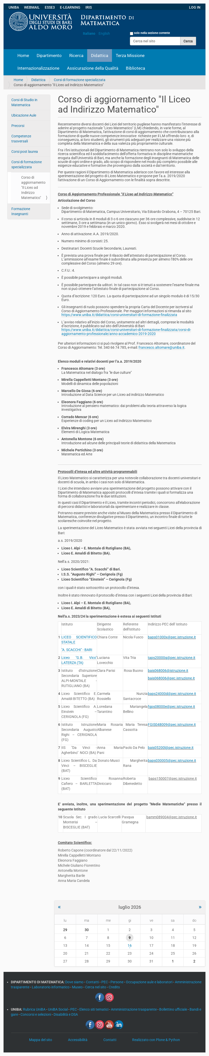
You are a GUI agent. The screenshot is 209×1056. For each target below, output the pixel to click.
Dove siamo (74, 982)
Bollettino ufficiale (173, 1009)
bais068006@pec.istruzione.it (171, 678)
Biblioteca (135, 68)
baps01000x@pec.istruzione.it (172, 637)
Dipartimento (49, 55)
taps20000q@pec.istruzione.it (171, 658)
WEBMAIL (32, 7)
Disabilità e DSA (66, 1014)
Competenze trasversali (21, 138)
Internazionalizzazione (38, 68)
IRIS (88, 7)
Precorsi (17, 126)
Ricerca (76, 55)
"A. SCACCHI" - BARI (76, 650)
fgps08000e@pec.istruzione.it (171, 707)
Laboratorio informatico (51, 987)
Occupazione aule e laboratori (149, 982)
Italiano (89, 33)
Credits (114, 987)
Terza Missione (130, 55)
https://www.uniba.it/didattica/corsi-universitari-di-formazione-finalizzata (119, 315)
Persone (117, 982)
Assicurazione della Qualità (92, 68)
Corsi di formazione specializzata (79, 80)
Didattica (99, 55)
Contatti (93, 982)
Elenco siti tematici (94, 1009)
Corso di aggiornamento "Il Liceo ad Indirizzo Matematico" (33, 187)
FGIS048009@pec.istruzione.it (172, 724)
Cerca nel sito (96, 987)
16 (130, 945)
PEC (105, 982)
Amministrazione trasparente (134, 1009)
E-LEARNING (70, 7)
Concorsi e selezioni (36, 1014)
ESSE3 (50, 7)
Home (23, 55)
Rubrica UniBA (34, 1009)
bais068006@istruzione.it (168, 671)
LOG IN (194, 7)
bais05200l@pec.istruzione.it (171, 748)
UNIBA (14, 7)
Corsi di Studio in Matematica (24, 102)
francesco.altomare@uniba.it (161, 347)
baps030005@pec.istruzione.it (172, 760)
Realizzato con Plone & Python (156, 1040)
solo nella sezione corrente (152, 33)
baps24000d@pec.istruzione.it (172, 694)
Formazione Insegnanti (20, 211)
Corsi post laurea (24, 152)
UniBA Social (58, 1009)
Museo (77, 987)
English (104, 33)
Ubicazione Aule (23, 115)
